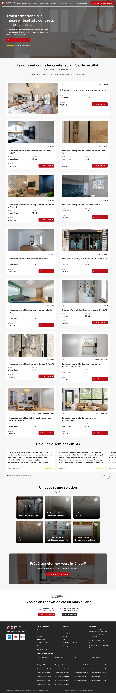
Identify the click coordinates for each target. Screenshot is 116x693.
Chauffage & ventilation (70, 633)
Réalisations (41, 639)
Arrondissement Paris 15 (99, 669)
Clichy (75, 657)
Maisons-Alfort (59, 657)
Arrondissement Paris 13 (62, 672)
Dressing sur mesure (69, 646)
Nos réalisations (22, 3)
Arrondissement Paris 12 (81, 672)
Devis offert (40, 633)
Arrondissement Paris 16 (81, 669)
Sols (64, 639)
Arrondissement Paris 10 (44, 676)
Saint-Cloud (58, 661)
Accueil (39, 630)
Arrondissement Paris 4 (80, 680)
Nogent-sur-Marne (42, 657)
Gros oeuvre (66, 630)
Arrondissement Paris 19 (99, 665)
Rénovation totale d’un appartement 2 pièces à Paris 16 (98, 631)
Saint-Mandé (96, 657)
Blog (71, 3)
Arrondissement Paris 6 (44, 680)
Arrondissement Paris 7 (99, 676)
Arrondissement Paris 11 (99, 672)
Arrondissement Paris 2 (44, 684)
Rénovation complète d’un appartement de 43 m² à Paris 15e (99, 641)
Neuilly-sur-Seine (60, 665)
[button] (33, 3)
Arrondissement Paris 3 (99, 680)
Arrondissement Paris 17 (62, 669)
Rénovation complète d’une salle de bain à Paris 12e (99, 636)
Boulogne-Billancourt (43, 665)
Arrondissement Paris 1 (62, 684)
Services (39, 636)
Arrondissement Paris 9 (62, 676)
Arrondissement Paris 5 (62, 680)
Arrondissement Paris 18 (44, 669)
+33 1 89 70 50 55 (81, 3)
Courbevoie (77, 661)
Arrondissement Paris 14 (44, 672)
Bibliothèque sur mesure (70, 643)
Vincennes (40, 661)
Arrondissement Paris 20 (81, 665)
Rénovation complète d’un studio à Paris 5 (99, 646)
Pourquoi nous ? (64, 3)
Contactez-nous (42, 649)
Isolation (65, 636)
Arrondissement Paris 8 (80, 676)
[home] (8, 3)
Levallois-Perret (96, 661)
